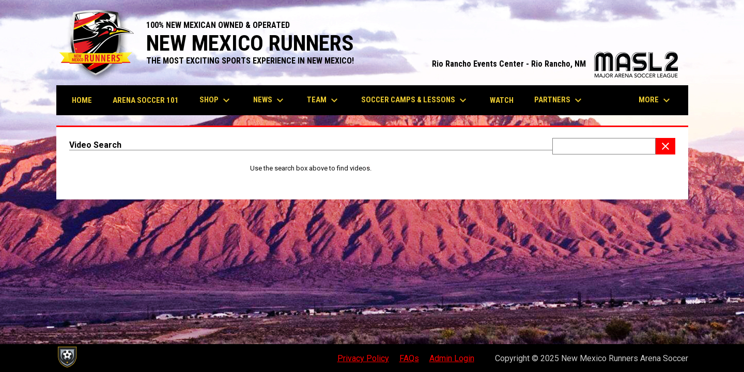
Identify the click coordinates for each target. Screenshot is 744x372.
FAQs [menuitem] (409, 358)
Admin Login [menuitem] (451, 358)
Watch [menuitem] (502, 100)
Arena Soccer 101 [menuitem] (146, 100)
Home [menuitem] (82, 100)
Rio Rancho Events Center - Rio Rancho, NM (555, 64)
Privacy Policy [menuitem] (363, 358)
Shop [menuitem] (216, 100)
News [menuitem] (269, 100)
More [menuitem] (656, 100)
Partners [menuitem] (559, 100)
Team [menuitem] (323, 100)
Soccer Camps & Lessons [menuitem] (415, 100)
